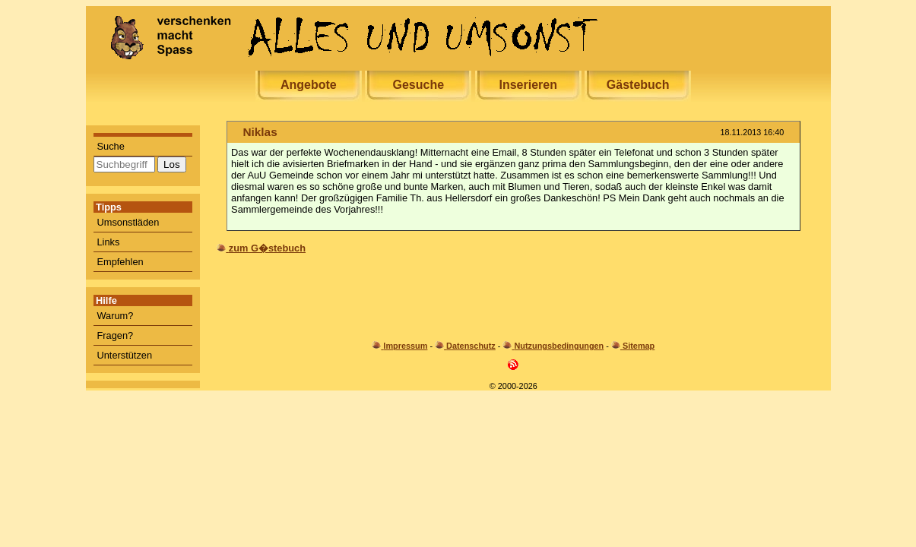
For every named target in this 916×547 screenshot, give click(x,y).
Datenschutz (471, 345)
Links (108, 242)
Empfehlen (120, 261)
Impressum (405, 345)
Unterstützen (125, 355)
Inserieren (527, 84)
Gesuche (418, 84)
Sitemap (639, 345)
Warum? (115, 315)
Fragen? (115, 335)
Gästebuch (638, 84)
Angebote (309, 84)
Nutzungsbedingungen (559, 345)
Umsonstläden (128, 222)
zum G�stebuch (267, 248)
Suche (111, 146)
